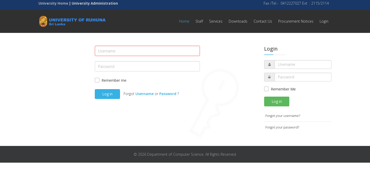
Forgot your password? (282, 127)
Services (216, 21)
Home (184, 21)
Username (144, 93)
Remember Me (283, 89)
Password (167, 93)
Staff (199, 21)
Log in (107, 93)
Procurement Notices (295, 21)
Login (324, 21)
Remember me (113, 80)
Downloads (238, 21)
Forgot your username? (282, 116)
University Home (53, 3)
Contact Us (263, 21)
